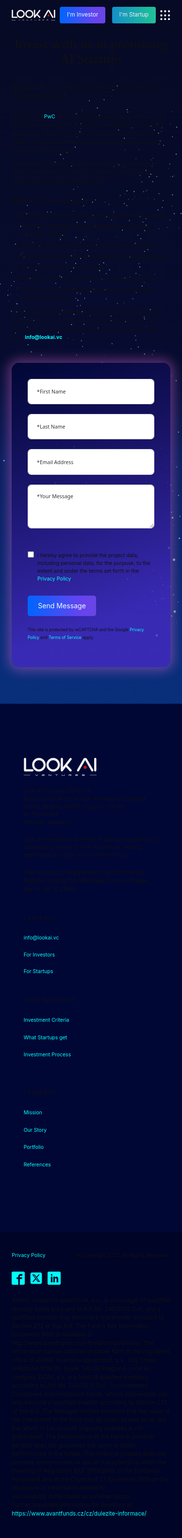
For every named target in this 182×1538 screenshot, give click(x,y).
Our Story (35, 1130)
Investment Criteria (46, 1020)
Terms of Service (65, 637)
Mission (33, 1112)
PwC (49, 116)
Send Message (62, 605)
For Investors (39, 955)
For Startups (38, 971)
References (37, 1165)
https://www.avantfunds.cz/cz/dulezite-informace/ (79, 1513)
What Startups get (45, 1037)
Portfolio (34, 1147)
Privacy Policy (54, 579)
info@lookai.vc (41, 938)
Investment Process (47, 1054)
